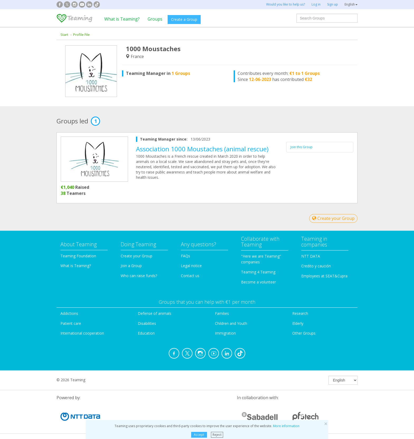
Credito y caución (316, 265)
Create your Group (333, 218)
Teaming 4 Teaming (258, 271)
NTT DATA (310, 256)
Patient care (70, 323)
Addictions (69, 313)
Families (222, 313)
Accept (199, 434)
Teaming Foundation (78, 255)
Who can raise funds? (139, 275)
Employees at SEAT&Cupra (324, 275)
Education (146, 333)
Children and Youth (231, 323)
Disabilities (147, 323)
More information (286, 426)
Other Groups (304, 333)
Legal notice (191, 265)
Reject (217, 434)
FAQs (185, 255)
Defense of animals (154, 313)
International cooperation (82, 333)
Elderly (297, 323)
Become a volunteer (258, 281)
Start (64, 34)
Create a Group (184, 19)
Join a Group (131, 265)
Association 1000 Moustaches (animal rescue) (202, 148)
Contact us (190, 275)
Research (300, 313)
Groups (155, 19)
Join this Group (301, 147)
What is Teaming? (122, 19)
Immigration (225, 333)
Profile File (81, 34)
